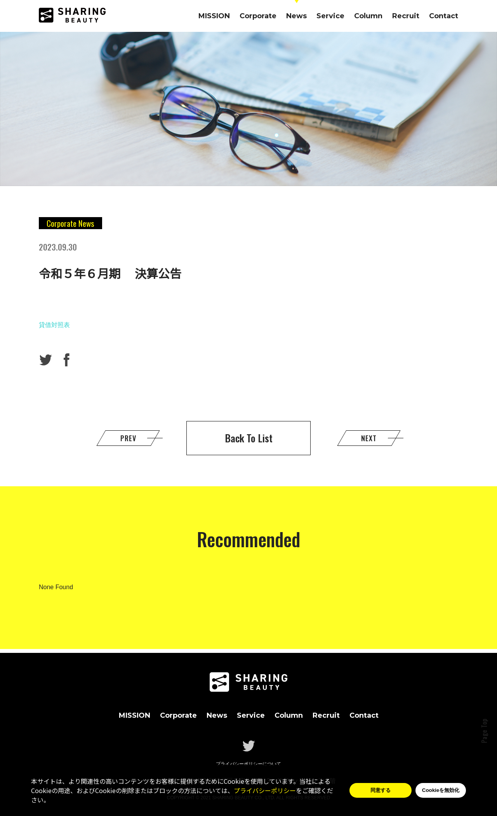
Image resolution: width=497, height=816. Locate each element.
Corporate (258, 16)
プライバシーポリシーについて (248, 764)
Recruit (405, 16)
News (296, 16)
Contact (443, 16)
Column (368, 16)
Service (330, 16)
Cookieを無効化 (440, 790)
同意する (380, 790)
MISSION (214, 16)
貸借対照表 (54, 325)
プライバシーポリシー (265, 790)
